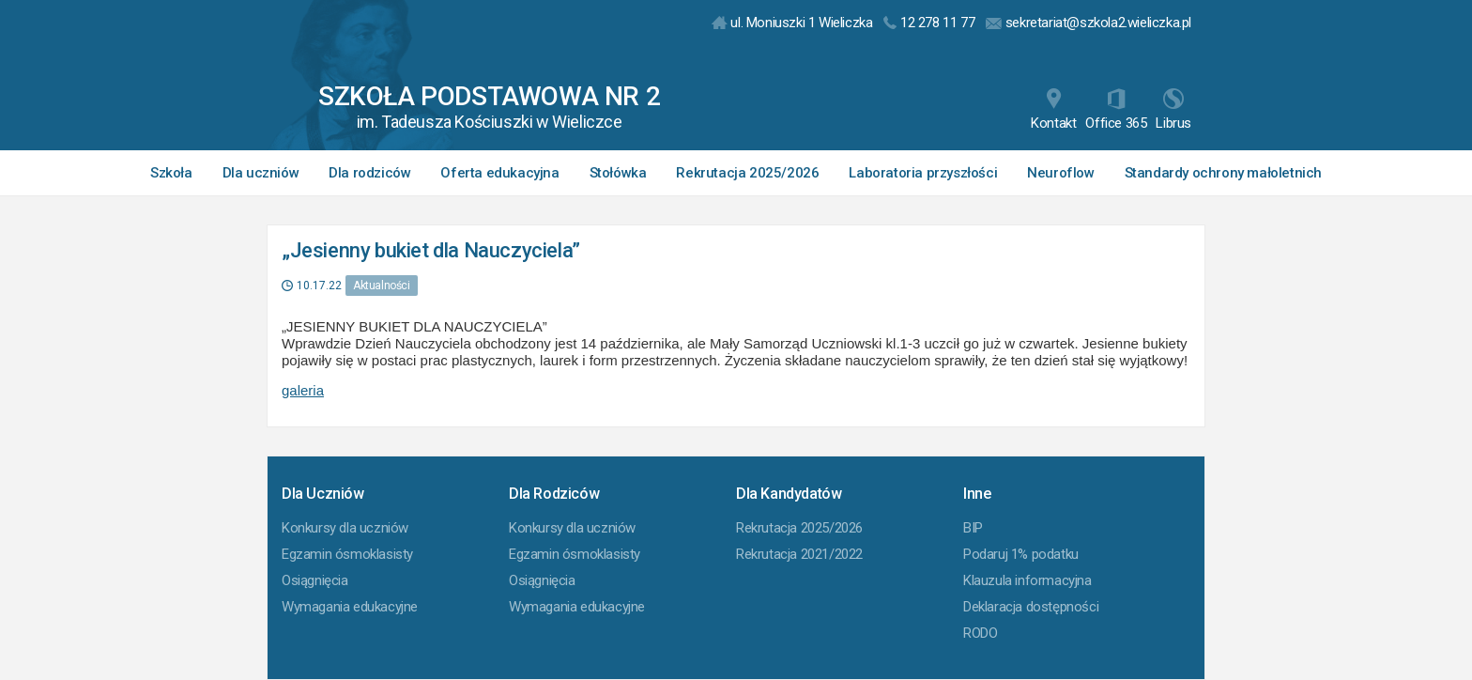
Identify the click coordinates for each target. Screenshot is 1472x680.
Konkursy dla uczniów (345, 527)
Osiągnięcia (315, 580)
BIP (973, 527)
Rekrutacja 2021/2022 (799, 554)
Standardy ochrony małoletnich (1223, 172)
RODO (980, 633)
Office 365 (1115, 109)
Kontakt (1053, 109)
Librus (1173, 109)
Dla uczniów (260, 172)
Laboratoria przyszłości (923, 172)
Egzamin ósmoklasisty (347, 554)
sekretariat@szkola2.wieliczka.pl (1088, 22)
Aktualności (381, 285)
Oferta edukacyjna (499, 172)
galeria (303, 390)
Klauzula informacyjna (1027, 580)
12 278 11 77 (928, 22)
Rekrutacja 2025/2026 (747, 172)
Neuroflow (1060, 172)
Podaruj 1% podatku (1021, 554)
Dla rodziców (369, 172)
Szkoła (171, 172)
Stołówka (618, 172)
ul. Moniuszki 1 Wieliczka (792, 22)
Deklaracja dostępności (1030, 606)
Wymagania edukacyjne (350, 606)
